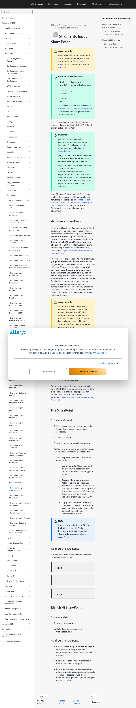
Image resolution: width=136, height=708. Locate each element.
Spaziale (18, 152)
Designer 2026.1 (16, 23)
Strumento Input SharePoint (16, 489)
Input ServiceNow (16, 483)
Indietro (42, 696)
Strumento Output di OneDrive (17, 431)
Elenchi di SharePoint (111, 40)
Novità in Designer (12, 28)
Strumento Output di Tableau (17, 524)
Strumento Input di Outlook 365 (17, 439)
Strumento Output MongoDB (16, 416)
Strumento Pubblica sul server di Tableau (19, 454)
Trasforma (18, 132)
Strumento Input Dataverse (16, 274)
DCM (92, 389)
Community (82, 4)
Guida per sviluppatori (16, 642)
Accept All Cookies (88, 371)
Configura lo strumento (113, 35)
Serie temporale (18, 177)
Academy (68, 4)
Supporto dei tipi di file (17, 596)
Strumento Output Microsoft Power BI (17, 401)
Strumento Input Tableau (19, 518)
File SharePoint (109, 27)
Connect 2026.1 (16, 629)
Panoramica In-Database (17, 91)
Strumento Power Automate (16, 446)
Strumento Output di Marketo (17, 394)
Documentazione (18, 147)
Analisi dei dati (18, 162)
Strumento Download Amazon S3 (18, 221)
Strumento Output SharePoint (16, 496)
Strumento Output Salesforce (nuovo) (17, 469)
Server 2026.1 (16, 624)
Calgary (18, 555)
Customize (48, 371)
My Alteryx (96, 4)
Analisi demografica (18, 543)
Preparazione (18, 116)
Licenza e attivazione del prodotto (16, 635)
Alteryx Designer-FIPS (17, 609)
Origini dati (17, 591)
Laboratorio (18, 566)
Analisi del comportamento (18, 549)
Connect (18, 576)
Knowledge (53, 4)
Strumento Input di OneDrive (17, 424)
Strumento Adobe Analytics (16, 214)
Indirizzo (18, 538)
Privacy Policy (99, 353)
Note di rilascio (36, 4)
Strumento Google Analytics (17, 326)
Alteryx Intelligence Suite (18, 101)
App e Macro (17, 48)
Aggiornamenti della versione (17, 619)
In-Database (18, 137)
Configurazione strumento (17, 66)
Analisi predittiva (13, 96)
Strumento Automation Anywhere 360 (18, 249)
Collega (18, 121)
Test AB (18, 172)
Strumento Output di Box (19, 260)
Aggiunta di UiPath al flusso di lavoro (18, 531)
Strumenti (17, 53)
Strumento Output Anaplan (16, 241)
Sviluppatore (18, 561)
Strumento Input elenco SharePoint (19, 504)
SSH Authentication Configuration (15, 79)
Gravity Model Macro (18, 581)
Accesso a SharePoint (111, 25)
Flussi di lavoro (17, 43)
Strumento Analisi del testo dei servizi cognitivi (19, 266)
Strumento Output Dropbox (16, 296)
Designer (62, 25)
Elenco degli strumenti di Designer (17, 59)
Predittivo (18, 167)
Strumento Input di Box (19, 255)
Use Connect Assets (13, 614)
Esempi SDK (18, 571)
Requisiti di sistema (13, 33)
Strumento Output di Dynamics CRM (17, 311)
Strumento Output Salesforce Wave (16, 476)
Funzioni (17, 586)
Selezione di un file (112, 31)
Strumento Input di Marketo (17, 386)
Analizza (18, 127)
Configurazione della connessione (15, 72)
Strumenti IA (18, 106)
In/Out (18, 111)
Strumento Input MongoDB (16, 409)
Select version (114, 4)
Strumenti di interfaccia (18, 157)
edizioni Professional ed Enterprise (74, 108)
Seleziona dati (110, 44)
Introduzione (17, 38)
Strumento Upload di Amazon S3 (18, 229)
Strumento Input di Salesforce (17, 461)
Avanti (93, 696)
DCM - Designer (18, 86)
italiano (96, 702)
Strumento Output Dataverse (16, 281)
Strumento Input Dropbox (16, 289)
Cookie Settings (107, 363)
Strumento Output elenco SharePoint (17, 511)
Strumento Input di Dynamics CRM (17, 304)
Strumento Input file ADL (19, 200)
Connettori (18, 195)
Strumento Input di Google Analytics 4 (17, 319)
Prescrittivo (18, 190)
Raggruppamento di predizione (18, 183)
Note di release (8, 18)
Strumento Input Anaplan (19, 235)
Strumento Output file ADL (18, 206)
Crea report (18, 142)
